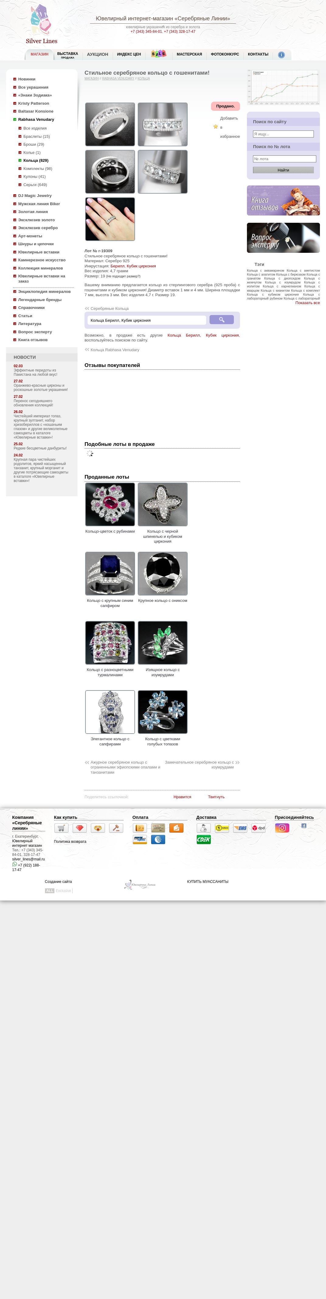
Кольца (143, 78)
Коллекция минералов (40, 268)
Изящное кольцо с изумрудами (163, 670)
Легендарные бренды (40, 299)
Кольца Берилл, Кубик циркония (203, 335)
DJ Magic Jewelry (35, 195)
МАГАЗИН (39, 54)
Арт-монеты (30, 236)
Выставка (67, 55)
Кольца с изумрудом (282, 282)
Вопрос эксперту (35, 332)
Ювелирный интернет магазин (27, 843)
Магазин (92, 78)
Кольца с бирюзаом (291, 274)
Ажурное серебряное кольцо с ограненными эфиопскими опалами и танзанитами (125, 767)
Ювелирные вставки (38, 252)
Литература (29, 323)
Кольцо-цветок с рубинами (110, 529)
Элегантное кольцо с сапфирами (110, 739)
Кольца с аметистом (303, 270)
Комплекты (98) (37, 168)
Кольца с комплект (305, 290)
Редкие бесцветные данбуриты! (40, 448)
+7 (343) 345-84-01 (146, 31)
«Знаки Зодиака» (35, 95)
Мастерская (189, 54)
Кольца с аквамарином (265, 270)
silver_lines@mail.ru (28, 859)
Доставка (206, 817)
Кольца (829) (35, 160)
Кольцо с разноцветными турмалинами (110, 670)
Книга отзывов (33, 339)
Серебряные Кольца (110, 308)
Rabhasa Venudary (36, 119)
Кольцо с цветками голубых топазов (163, 739)
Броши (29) (33, 144)
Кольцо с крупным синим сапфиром (110, 600)
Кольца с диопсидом (282, 278)
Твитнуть (216, 797)
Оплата (140, 817)
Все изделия (35, 128)
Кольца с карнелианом (282, 286)
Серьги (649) (35, 184)
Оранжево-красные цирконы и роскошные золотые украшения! (41, 387)
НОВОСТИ (25, 357)
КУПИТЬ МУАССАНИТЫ (207, 882)
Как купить (66, 817)
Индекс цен (129, 54)
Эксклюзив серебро (38, 228)
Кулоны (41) (34, 176)
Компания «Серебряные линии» (27, 823)
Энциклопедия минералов (44, 291)
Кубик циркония (141, 266)
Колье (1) (31, 152)
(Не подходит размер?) (123, 276)
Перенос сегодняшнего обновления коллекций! (33, 403)
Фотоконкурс (225, 54)
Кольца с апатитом (261, 274)
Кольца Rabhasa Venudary (115, 350)
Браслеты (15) (36, 136)
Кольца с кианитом (275, 290)
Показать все (307, 302)
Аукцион (97, 54)
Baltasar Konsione (36, 111)
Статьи (25, 316)
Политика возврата (70, 841)
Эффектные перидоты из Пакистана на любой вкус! (35, 372)
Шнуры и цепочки (36, 244)
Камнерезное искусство (42, 260)
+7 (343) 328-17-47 (179, 31)
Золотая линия (33, 211)
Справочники (31, 307)
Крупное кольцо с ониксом (163, 598)
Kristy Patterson (33, 103)
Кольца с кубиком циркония (273, 294)
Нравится (182, 797)
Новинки (26, 79)
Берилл (117, 266)
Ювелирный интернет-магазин (134, 18)
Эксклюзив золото (36, 220)
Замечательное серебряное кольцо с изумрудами (199, 765)
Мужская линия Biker (39, 204)
